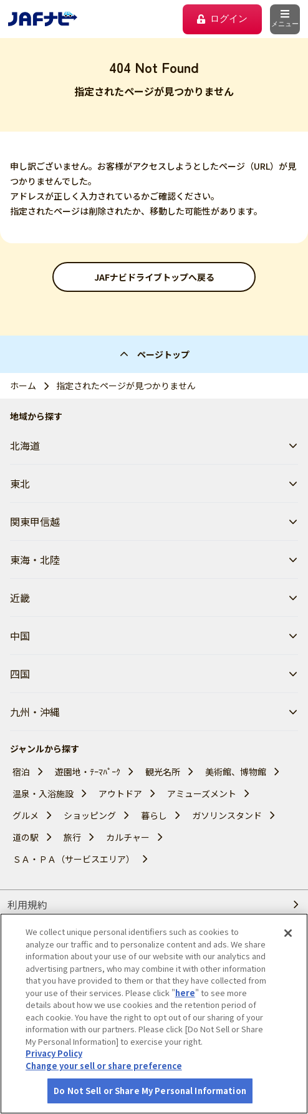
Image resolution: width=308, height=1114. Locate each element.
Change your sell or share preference (104, 1066)
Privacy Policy (54, 1053)
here (185, 993)
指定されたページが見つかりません (126, 385)
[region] (154, 1013)
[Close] (288, 933)
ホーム (23, 385)
